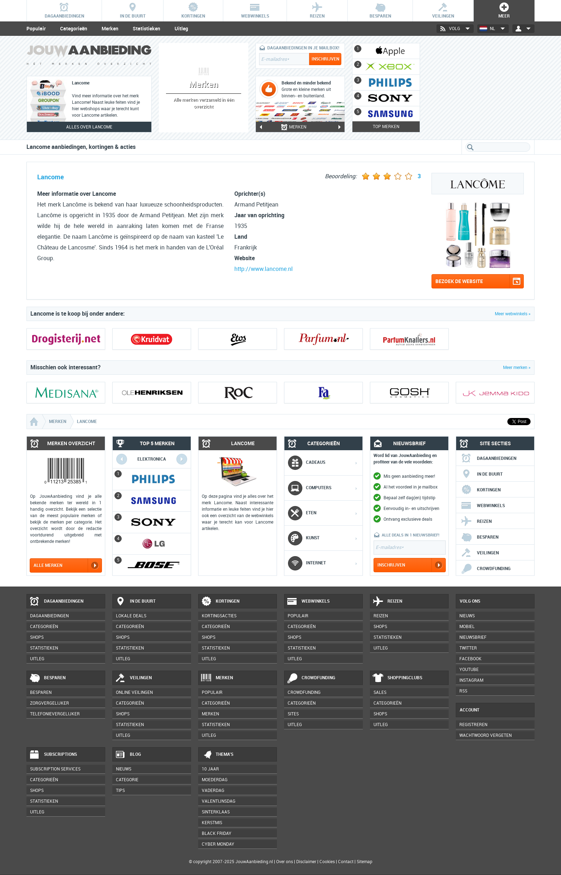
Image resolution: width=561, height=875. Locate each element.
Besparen (479, 537)
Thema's (217, 754)
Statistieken (146, 28)
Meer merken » (517, 367)
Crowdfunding (486, 568)
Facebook (470, 658)
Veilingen (480, 553)
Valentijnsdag (218, 801)
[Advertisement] (481, 87)
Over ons (284, 861)
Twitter (468, 648)
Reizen (476, 521)
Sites (293, 713)
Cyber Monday (218, 844)
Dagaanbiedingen (488, 458)
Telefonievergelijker (55, 713)
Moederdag (215, 779)
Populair (36, 28)
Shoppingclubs (397, 678)
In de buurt (482, 474)
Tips (120, 790)
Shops (37, 637)
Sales (380, 692)
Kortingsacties (219, 615)
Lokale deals (131, 615)
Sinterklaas (216, 812)
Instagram (471, 680)
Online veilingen (134, 692)
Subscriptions (53, 754)
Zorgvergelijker (49, 703)
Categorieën (73, 28)
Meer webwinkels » (513, 313)
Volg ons (470, 601)
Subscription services (55, 769)
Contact (345, 861)
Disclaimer (306, 861)
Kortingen (481, 490)
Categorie (127, 779)
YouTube (469, 669)
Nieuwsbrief (473, 637)
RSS (463, 691)
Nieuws (123, 769)
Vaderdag (213, 790)
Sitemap (364, 861)
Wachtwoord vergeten (485, 735)
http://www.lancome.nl (263, 269)
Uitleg (181, 28)
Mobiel (467, 626)
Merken (110, 28)
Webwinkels (483, 505)
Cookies (326, 861)
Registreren (473, 724)
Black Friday (216, 833)
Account (469, 710)
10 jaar (210, 769)
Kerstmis (212, 822)
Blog (128, 754)
